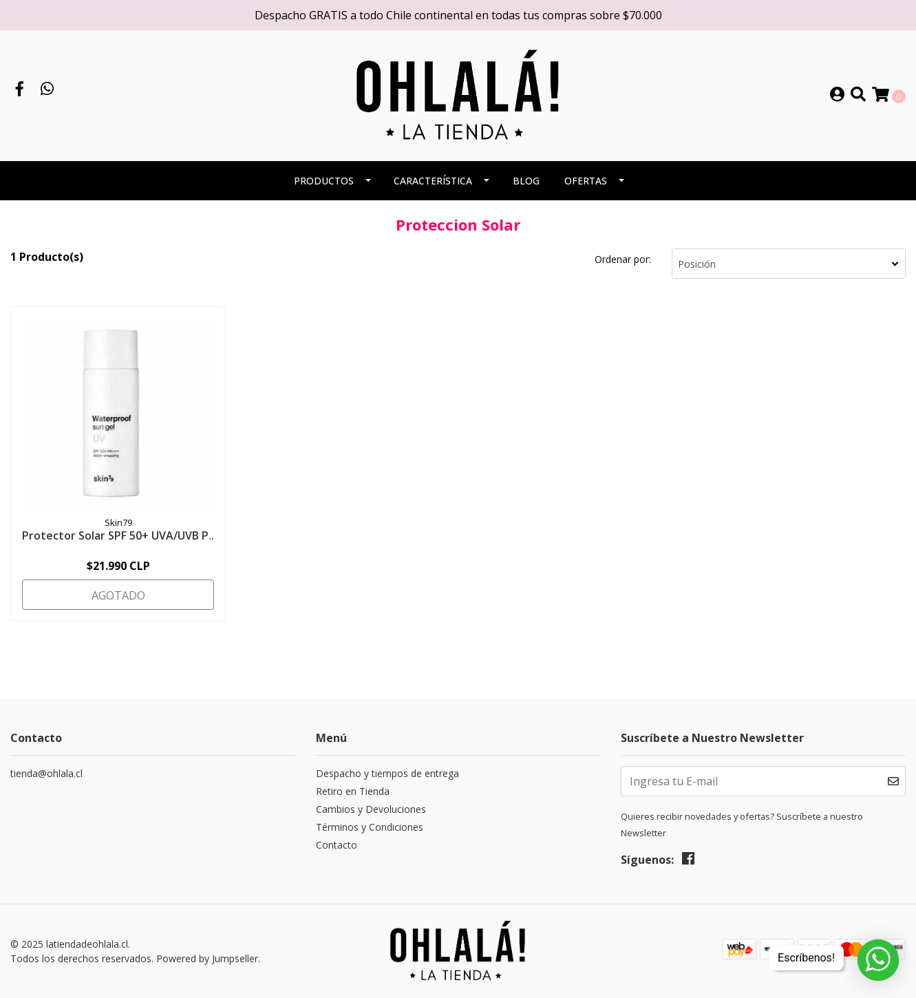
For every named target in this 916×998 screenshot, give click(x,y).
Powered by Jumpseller (207, 958)
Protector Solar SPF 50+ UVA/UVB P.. (118, 535)
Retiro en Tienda (353, 791)
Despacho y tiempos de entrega (387, 773)
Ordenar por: (623, 259)
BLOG (526, 180)
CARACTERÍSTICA (433, 180)
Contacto (336, 844)
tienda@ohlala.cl (46, 773)
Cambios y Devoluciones (371, 809)
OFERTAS (585, 180)
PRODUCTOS (324, 180)
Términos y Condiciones (369, 827)
